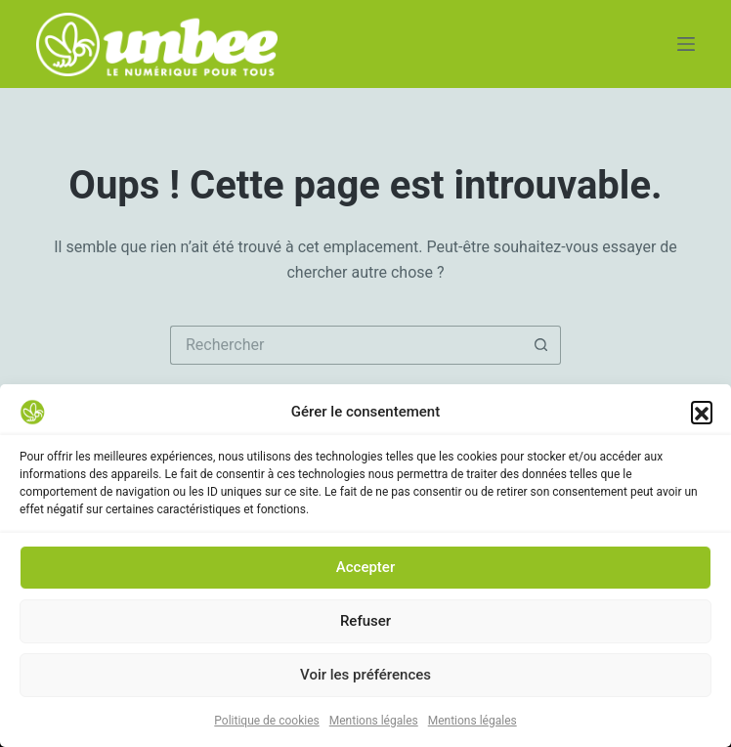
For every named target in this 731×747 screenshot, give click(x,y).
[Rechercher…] (346, 345)
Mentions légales (373, 722)
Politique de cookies (266, 722)
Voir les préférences (365, 676)
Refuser (365, 623)
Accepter (365, 569)
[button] (701, 413)
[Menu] (686, 44)
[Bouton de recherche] (541, 345)
